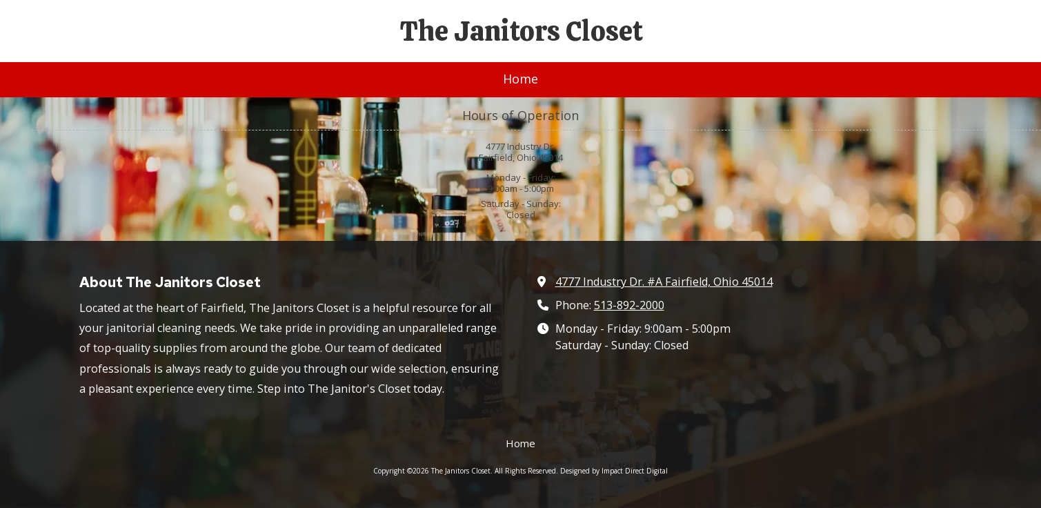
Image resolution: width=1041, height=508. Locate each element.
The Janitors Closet (521, 31)
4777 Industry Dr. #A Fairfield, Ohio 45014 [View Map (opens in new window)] (664, 281)
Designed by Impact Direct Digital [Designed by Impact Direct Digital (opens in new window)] (614, 471)
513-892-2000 (629, 305)
